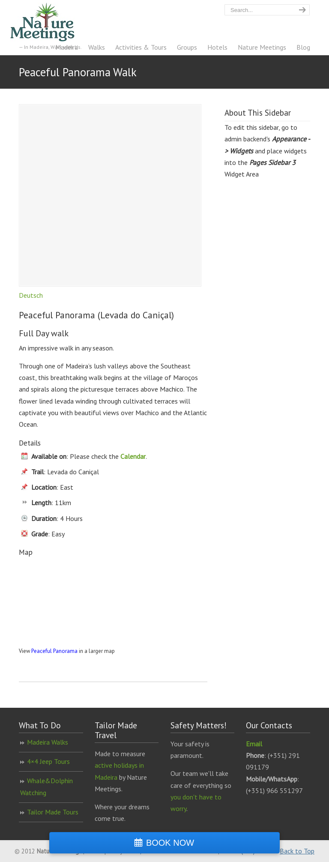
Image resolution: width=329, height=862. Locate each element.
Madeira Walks (47, 742)
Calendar (133, 456)
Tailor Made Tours (52, 812)
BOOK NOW (170, 842)
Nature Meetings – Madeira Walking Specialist (51, 22)
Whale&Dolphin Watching (46, 786)
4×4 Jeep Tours (48, 761)
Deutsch (31, 295)
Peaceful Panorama (54, 651)
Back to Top (297, 851)
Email (254, 743)
